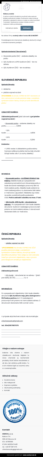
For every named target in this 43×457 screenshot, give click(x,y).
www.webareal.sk (29, 455)
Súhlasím (27, 28)
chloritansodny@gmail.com (12, 321)
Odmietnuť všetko (12, 28)
